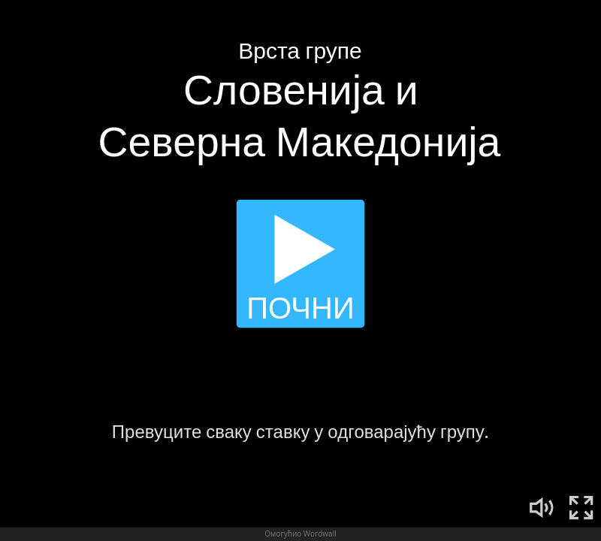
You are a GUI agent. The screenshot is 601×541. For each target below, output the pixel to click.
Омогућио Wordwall (300, 533)
